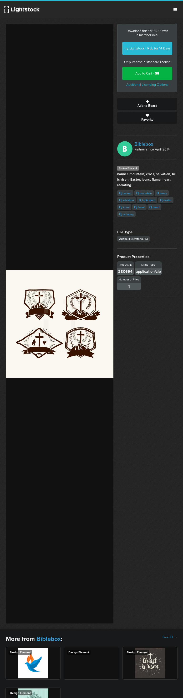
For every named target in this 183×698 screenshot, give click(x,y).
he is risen (147, 200)
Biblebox (143, 144)
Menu (175, 9)
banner (125, 193)
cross (162, 193)
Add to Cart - (147, 73)
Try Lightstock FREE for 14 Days (147, 48)
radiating (126, 214)
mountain (144, 193)
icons (124, 207)
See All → (170, 637)
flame (139, 207)
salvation (126, 200)
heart (154, 207)
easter (166, 200)
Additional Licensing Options (147, 84)
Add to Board (147, 104)
